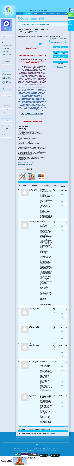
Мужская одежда (6, 42)
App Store (44, 455)
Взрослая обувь (5, 48)
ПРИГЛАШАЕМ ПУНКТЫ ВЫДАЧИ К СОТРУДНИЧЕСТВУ (44, 448)
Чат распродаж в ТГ (6, 120)
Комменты (70, 28)
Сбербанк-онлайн (6, 117)
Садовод (4, 99)
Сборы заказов (27, 14)
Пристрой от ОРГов (6, 96)
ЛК (68, 30)
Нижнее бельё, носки (7, 45)
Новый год (4, 36)
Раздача (33, 447)
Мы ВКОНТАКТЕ (6, 122)
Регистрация (60, 8)
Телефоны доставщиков (5, 113)
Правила (4, 131)
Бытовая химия (5, 65)
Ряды (69, 22)
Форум (59, 13)
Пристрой (51, 13)
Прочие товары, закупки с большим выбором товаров (6, 82)
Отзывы (44, 13)
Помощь (66, 13)
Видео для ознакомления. (32, 114)
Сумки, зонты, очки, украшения (6, 55)
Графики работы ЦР (6, 109)
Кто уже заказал (70, 25)
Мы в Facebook (5, 125)
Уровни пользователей (5, 135)
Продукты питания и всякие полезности (6, 78)
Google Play (56, 455)
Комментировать (63, 38)
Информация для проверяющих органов (46, 450)
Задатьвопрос (70, 15)
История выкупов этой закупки (25, 164)
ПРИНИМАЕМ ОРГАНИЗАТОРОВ (38, 10)
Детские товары (5, 51)
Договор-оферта (31, 450)
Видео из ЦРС (5, 128)
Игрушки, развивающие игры (40, 24)
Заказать (53, 38)
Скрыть (64, 181)
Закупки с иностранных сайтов (6, 73)
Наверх (70, 20)
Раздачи (36, 13)
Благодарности (5, 138)
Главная (19, 13)
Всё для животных (6, 94)
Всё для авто (5, 91)
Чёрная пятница (5, 102)
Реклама (16, 450)
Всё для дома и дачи (7, 58)
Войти (66, 8)
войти (62, 194)
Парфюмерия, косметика (5, 69)
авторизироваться (47, 429)
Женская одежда (6, 39)
